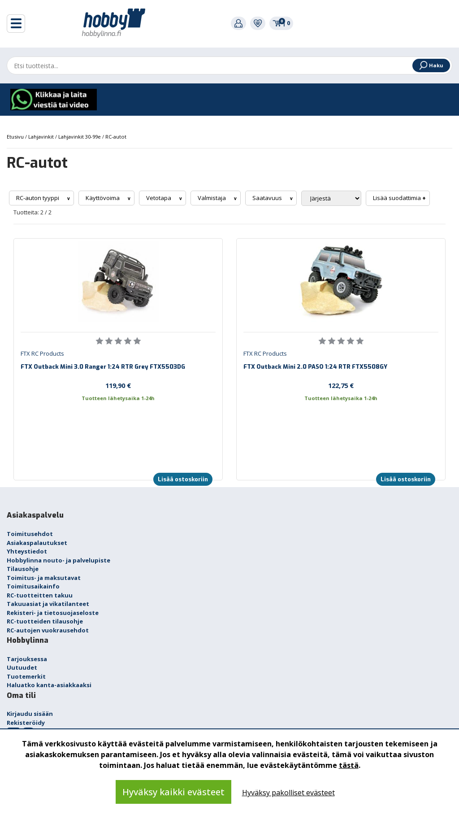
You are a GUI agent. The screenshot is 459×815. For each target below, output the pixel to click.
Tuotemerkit (26, 676)
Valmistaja (212, 198)
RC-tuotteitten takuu (40, 595)
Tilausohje (23, 569)
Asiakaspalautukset (37, 543)
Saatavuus (267, 198)
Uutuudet (22, 667)
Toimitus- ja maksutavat (44, 578)
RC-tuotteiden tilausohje (45, 621)
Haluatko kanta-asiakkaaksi (49, 685)
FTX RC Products (42, 353)
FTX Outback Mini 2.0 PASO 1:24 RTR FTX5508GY (315, 366)
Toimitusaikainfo (33, 586)
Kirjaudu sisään (30, 714)
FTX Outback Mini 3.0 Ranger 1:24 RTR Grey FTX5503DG (103, 366)
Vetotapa (159, 198)
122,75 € (341, 385)
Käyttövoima (103, 198)
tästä (349, 765)
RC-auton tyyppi (38, 198)
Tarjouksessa (27, 659)
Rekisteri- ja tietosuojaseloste (53, 613)
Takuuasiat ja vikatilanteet (48, 604)
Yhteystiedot (27, 551)
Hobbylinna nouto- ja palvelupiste (58, 560)
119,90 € (118, 385)
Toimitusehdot (30, 534)
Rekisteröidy (26, 723)
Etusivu (16, 136)
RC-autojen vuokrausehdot (48, 630)
